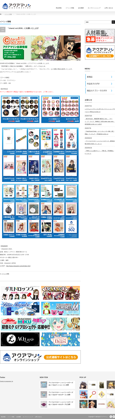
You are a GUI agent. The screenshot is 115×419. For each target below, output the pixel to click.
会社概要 (81, 8)
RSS (111, 416)
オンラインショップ (94, 8)
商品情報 (59, 8)
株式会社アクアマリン (102, 416)
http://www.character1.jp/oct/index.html (18, 266)
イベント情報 (70, 8)
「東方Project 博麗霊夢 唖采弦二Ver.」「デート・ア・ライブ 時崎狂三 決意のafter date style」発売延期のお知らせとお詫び (100, 121)
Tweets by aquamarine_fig (6, 381)
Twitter (114, 416)
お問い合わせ (109, 8)
